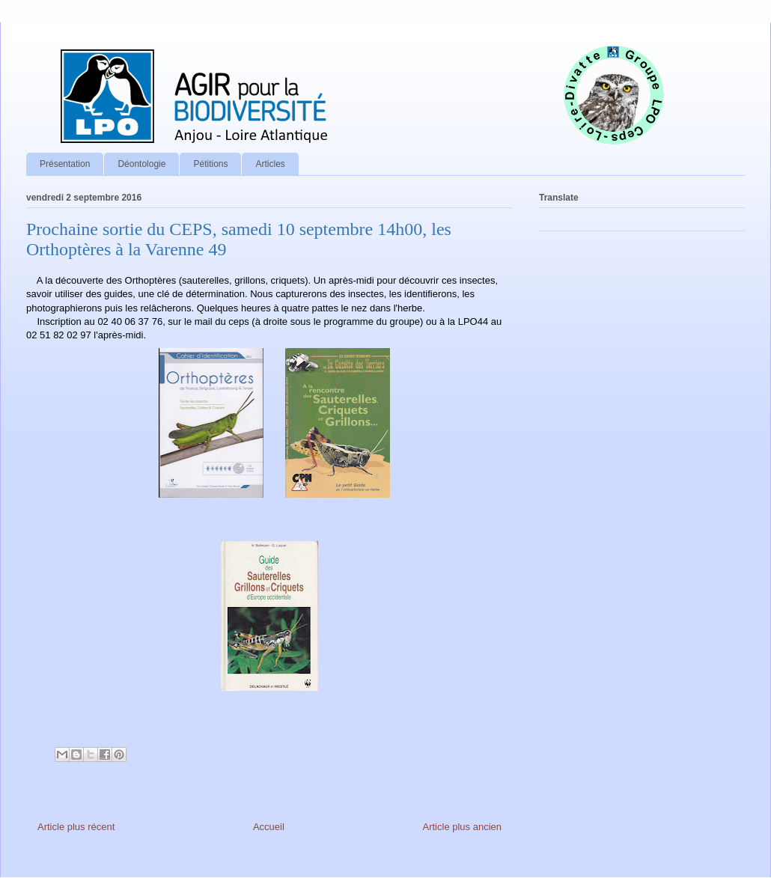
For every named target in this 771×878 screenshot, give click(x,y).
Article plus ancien (462, 826)
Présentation (65, 164)
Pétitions (210, 164)
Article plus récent (76, 826)
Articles (269, 164)
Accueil (268, 826)
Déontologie (141, 164)
